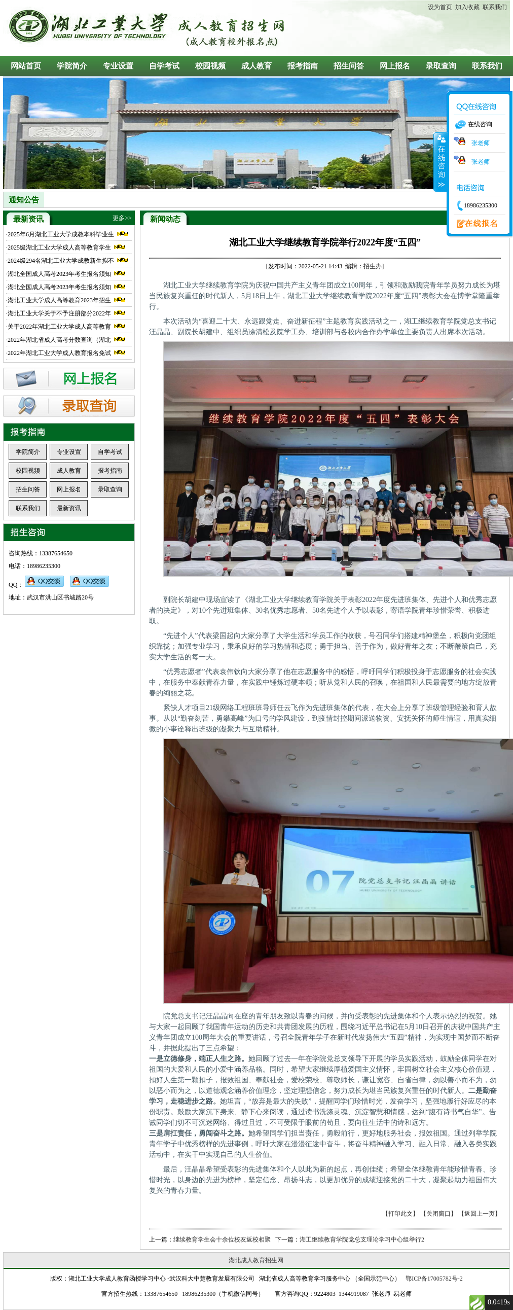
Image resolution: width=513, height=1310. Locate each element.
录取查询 (441, 66)
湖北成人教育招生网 (256, 1260)
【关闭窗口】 (438, 1213)
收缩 (440, 162)
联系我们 (493, 7)
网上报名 (395, 66)
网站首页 (26, 66)
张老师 (472, 143)
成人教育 (256, 66)
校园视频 (210, 66)
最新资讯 (69, 508)
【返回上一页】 (479, 1213)
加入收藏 (466, 7)
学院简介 (72, 66)
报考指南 (302, 66)
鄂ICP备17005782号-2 (434, 1278)
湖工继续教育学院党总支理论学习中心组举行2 (362, 1239)
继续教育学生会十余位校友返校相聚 (222, 1239)
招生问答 (349, 66)
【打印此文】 (400, 1213)
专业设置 (118, 66)
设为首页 (440, 7)
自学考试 (164, 66)
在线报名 (474, 224)
